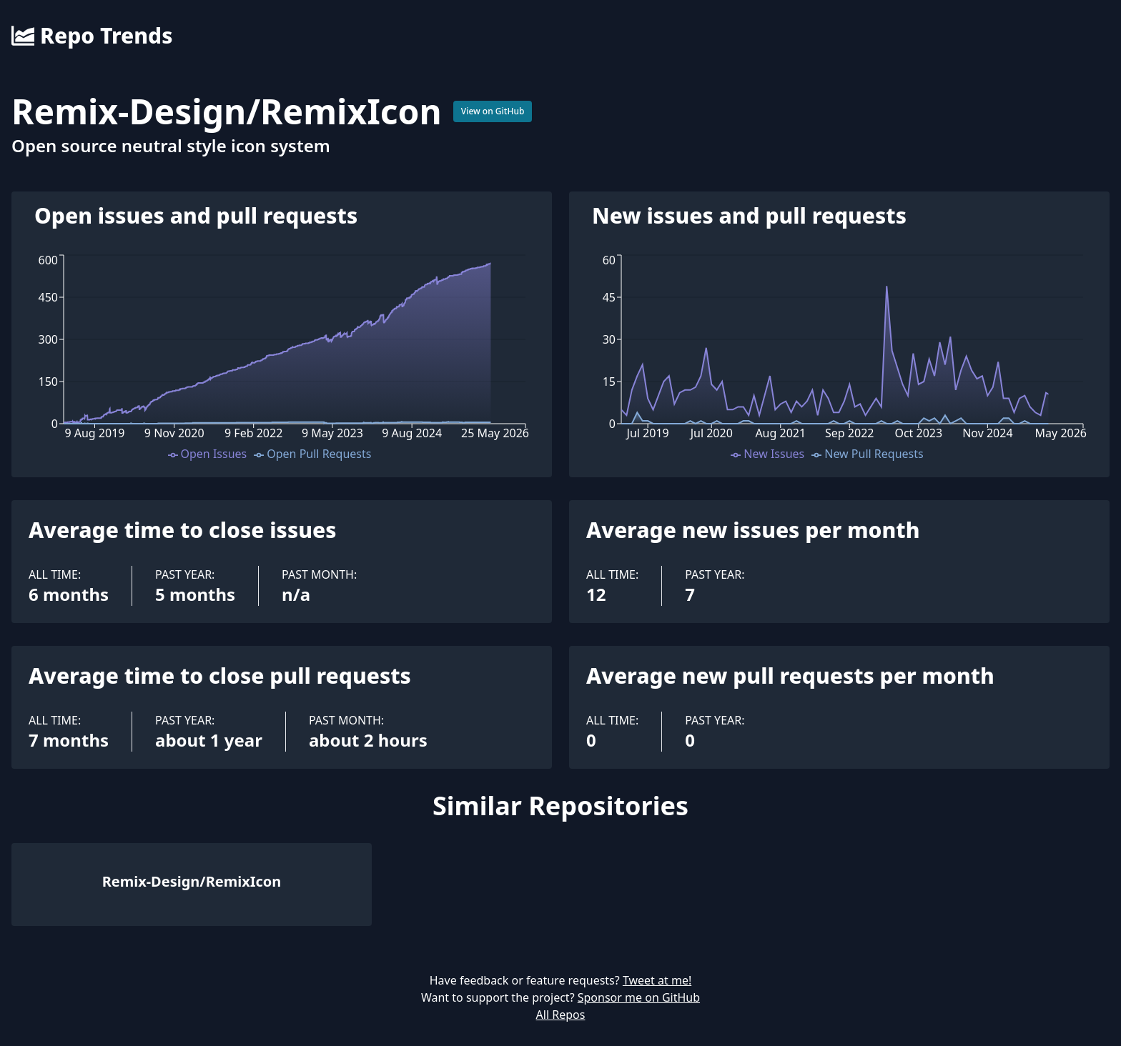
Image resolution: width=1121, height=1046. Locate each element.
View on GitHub (493, 111)
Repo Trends (91, 36)
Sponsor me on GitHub (639, 997)
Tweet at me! (657, 980)
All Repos (561, 1014)
